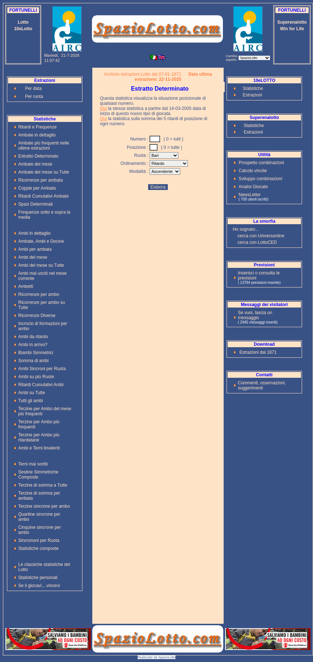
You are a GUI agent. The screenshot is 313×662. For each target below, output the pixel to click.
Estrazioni (252, 95)
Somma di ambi (33, 360)
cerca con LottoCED (257, 242)
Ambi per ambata (34, 249)
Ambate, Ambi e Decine (41, 241)
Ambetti (25, 286)
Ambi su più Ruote (36, 376)
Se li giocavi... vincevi (39, 585)
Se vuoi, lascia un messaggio (255, 315)
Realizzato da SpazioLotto (157, 657)
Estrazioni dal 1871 (258, 352)
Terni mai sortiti (33, 464)
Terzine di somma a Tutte (42, 485)
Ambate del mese (35, 164)
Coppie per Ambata (37, 188)
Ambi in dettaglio (34, 233)
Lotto (23, 22)
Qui (103, 108)
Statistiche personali (37, 577)
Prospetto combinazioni (261, 162)
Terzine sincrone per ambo (44, 506)
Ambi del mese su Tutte (41, 265)
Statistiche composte (38, 548)
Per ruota (34, 96)
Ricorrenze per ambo (38, 294)
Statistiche (253, 88)
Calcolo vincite (253, 170)
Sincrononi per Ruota (38, 540)
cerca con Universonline (260, 235)
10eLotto (23, 28)
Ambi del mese (32, 257)
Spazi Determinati (35, 204)
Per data (33, 88)
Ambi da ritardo (33, 336)
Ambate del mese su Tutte (43, 172)
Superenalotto (292, 22)
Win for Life (292, 28)
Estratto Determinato (38, 156)
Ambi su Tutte (31, 392)
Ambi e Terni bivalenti (39, 448)
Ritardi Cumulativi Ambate (43, 196)
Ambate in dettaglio (37, 135)
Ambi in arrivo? (32, 344)
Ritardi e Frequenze (37, 127)
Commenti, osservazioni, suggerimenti (262, 385)
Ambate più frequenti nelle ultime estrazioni (43, 145)
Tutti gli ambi (30, 400)
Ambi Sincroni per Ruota (42, 368)
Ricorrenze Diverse (36, 315)
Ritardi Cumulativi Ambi (40, 384)
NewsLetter (250, 194)
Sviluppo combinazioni (260, 178)
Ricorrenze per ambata (40, 180)
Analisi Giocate (253, 186)
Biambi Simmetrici (35, 352)
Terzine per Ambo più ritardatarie (38, 437)
